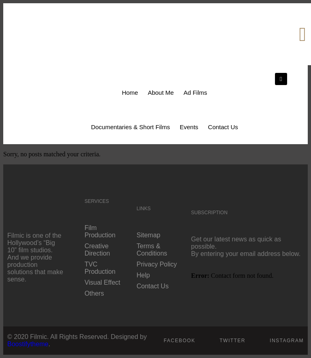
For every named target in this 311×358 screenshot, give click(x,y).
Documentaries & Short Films (130, 127)
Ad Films (195, 92)
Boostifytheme (27, 344)
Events (189, 127)
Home (130, 92)
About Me (161, 92)
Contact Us (223, 127)
